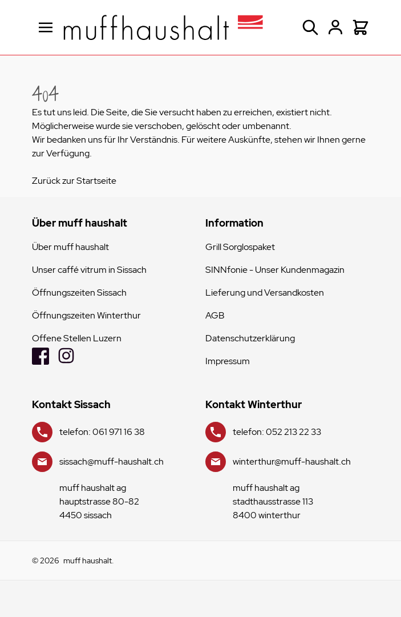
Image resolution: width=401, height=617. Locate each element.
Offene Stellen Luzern (76, 338)
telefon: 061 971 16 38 (102, 432)
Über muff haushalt (70, 247)
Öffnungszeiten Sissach (79, 293)
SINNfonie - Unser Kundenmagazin (275, 270)
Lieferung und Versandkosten (264, 293)
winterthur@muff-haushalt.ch (292, 461)
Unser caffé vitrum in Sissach (89, 270)
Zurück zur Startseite (74, 181)
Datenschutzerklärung (250, 338)
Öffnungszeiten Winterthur (86, 315)
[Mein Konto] (335, 27)
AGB (215, 315)
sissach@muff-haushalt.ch (111, 461)
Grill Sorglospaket (240, 247)
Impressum (227, 361)
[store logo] (163, 27)
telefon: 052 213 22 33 (277, 432)
